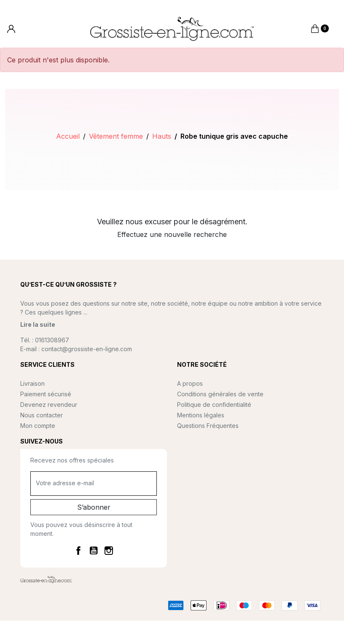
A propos (190, 384)
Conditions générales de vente (220, 394)
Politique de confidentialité (214, 405)
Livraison (32, 384)
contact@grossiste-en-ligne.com (86, 349)
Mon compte (37, 426)
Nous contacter (41, 415)
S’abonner (93, 508)
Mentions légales (200, 415)
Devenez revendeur (48, 405)
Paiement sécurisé (45, 394)
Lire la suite (37, 325)
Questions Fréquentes (208, 426)
